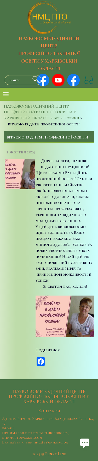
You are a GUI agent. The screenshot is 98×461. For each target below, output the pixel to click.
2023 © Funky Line (49, 454)
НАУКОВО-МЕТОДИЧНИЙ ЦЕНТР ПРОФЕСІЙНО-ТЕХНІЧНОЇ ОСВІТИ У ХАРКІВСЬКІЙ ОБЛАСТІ (49, 53)
